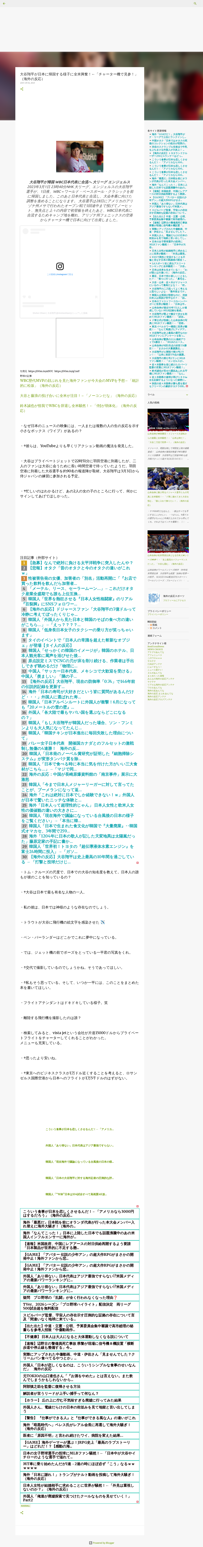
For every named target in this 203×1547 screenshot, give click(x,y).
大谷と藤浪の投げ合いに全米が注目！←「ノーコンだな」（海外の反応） (79, 395)
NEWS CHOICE (155, 649)
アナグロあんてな (156, 652)
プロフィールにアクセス (174, 600)
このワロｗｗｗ (155, 658)
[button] (22, 89)
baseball (25, 1506)
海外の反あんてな (156, 690)
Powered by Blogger (101, 1543)
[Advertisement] (88, 20)
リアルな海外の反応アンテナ (161, 684)
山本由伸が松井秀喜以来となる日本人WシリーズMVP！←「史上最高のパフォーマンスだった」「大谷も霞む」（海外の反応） (168, 559)
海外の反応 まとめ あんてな (160, 693)
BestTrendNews (156, 646)
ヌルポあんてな (155, 673)
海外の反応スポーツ (173, 596)
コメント (156, 628)
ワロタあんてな (155, 687)
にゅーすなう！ (155, 667)
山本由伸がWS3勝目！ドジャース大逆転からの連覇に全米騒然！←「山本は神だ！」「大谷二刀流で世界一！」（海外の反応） (167, 437)
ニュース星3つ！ (155, 670)
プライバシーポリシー (158, 614)
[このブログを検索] (185, 3)
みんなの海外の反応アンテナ (161, 678)
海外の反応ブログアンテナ (160, 699)
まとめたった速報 (156, 675)
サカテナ (152, 661)
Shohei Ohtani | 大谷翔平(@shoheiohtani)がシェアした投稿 (60, 313)
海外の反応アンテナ (157, 696)
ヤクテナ (152, 681)
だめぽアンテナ (155, 664)
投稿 (153, 624)
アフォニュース (155, 655)
